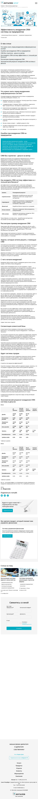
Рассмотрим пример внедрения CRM (13, 59)
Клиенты (19, 771)
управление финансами (7, 582)
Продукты (19, 765)
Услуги (19, 763)
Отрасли (19, 768)
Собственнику (19, 749)
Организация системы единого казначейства (8, 579)
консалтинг (22, 586)
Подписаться (7, 510)
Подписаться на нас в (19, 757)
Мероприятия (19, 773)
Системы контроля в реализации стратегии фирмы (26, 580)
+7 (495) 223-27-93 (22, 779)
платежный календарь (6, 586)
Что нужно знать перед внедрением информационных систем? (18, 47)
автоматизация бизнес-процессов (9, 35)
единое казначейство (6, 584)
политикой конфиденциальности (26, 624)
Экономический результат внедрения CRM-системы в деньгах (18, 62)
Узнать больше (7, 536)
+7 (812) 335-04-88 (20, 785)
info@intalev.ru (20, 787)
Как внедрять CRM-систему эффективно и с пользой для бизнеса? (19, 56)
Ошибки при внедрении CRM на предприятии (15, 51)
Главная (3, 6)
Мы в (19, 754)
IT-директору (19, 747)
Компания (19, 776)
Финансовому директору (11, 6)
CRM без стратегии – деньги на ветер (13, 53)
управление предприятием (25, 35)
